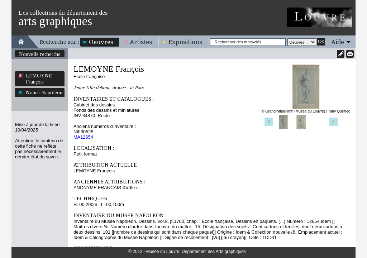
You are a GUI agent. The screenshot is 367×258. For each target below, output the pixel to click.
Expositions (185, 42)
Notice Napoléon (44, 92)
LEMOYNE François (39, 79)
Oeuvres (101, 42)
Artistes (141, 42)
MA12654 (83, 137)
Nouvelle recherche (40, 54)
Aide (337, 42)
